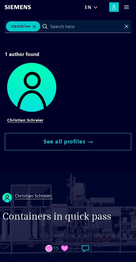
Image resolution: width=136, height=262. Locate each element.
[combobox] (86, 26)
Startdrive (20, 26)
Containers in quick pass (56, 216)
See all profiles (68, 141)
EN (88, 7)
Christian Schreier (25, 120)
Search (45, 26)
